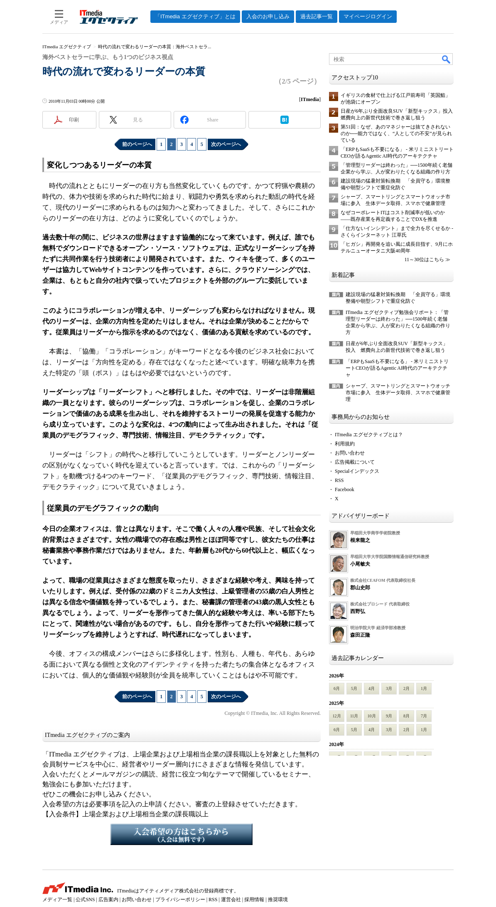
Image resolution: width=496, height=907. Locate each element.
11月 (354, 716)
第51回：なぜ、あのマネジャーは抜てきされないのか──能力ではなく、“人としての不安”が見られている (396, 133)
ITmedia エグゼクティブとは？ (369, 434)
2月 (406, 688)
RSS (339, 480)
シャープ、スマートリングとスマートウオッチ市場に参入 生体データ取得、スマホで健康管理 (398, 392)
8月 (406, 716)
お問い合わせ (350, 453)
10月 (372, 716)
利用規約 (345, 444)
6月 (337, 688)
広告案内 (108, 899)
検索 (446, 59)
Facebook (344, 489)
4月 (371, 688)
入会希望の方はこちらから (181, 834)
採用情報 (254, 899)
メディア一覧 (57, 899)
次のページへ (226, 144)
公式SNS (85, 899)
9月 (389, 716)
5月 (354, 688)
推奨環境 (278, 899)
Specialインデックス (357, 471)
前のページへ (137, 144)
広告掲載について (355, 462)
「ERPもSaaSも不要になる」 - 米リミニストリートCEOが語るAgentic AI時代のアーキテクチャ (397, 368)
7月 (424, 716)
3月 (389, 688)
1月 (424, 688)
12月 (337, 716)
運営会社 (231, 899)
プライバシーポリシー (180, 899)
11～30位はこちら (424, 259)
